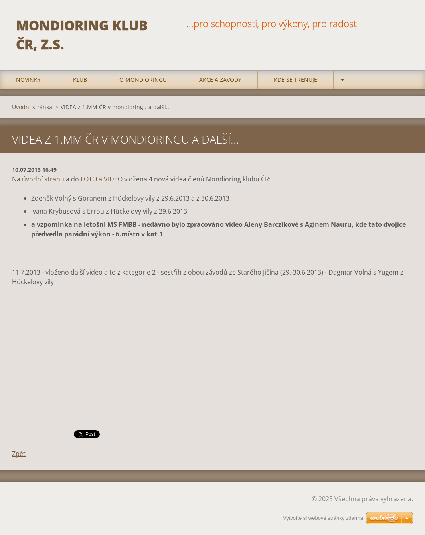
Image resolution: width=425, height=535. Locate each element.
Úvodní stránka (32, 107)
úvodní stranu (43, 179)
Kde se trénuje (295, 79)
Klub (80, 79)
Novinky (28, 79)
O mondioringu (143, 79)
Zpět (19, 453)
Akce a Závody (220, 79)
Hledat (404, 23)
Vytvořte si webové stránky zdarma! (324, 518)
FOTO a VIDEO (102, 179)
